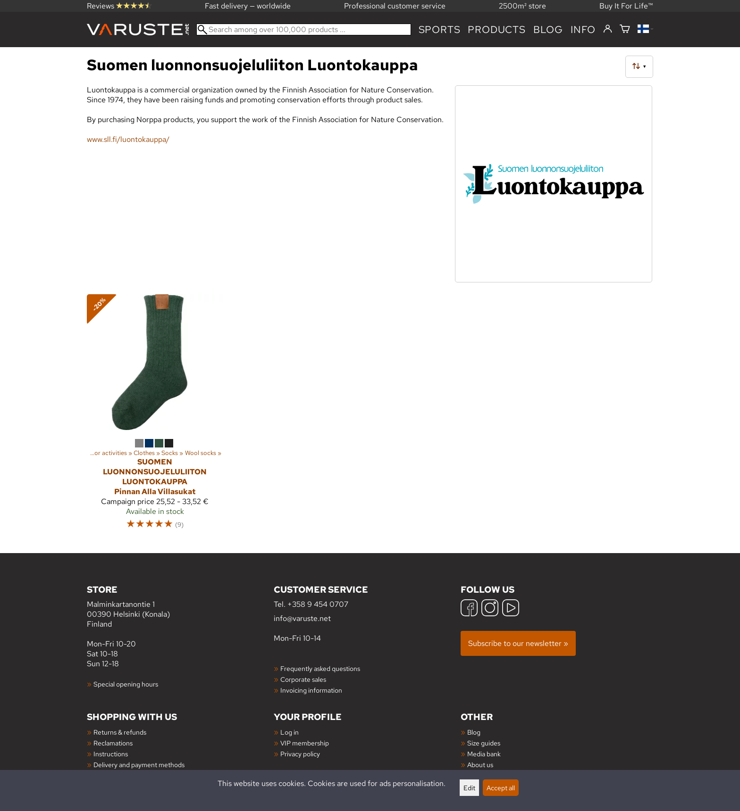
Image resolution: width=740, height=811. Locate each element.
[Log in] (607, 29)
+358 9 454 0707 (317, 604)
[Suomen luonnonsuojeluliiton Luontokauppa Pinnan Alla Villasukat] (155, 416)
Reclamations (113, 742)
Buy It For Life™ (626, 6)
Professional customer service (395, 6)
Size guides (483, 742)
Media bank (484, 753)
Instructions (110, 753)
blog (548, 29)
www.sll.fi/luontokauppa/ (128, 139)
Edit (469, 787)
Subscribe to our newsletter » (518, 643)
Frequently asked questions (320, 668)
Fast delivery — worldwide (248, 6)
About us (480, 764)
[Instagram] (489, 609)
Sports (440, 29)
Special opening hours (125, 683)
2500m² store (522, 6)
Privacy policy (300, 753)
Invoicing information (311, 690)
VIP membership (304, 742)
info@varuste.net (302, 618)
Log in (289, 732)
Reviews (119, 6)
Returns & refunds (119, 732)
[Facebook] (469, 609)
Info (583, 29)
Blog (473, 732)
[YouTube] (510, 609)
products (496, 29)
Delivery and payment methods (139, 764)
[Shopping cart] (625, 29)
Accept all (501, 787)
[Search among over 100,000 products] (303, 29)
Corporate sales (303, 679)
